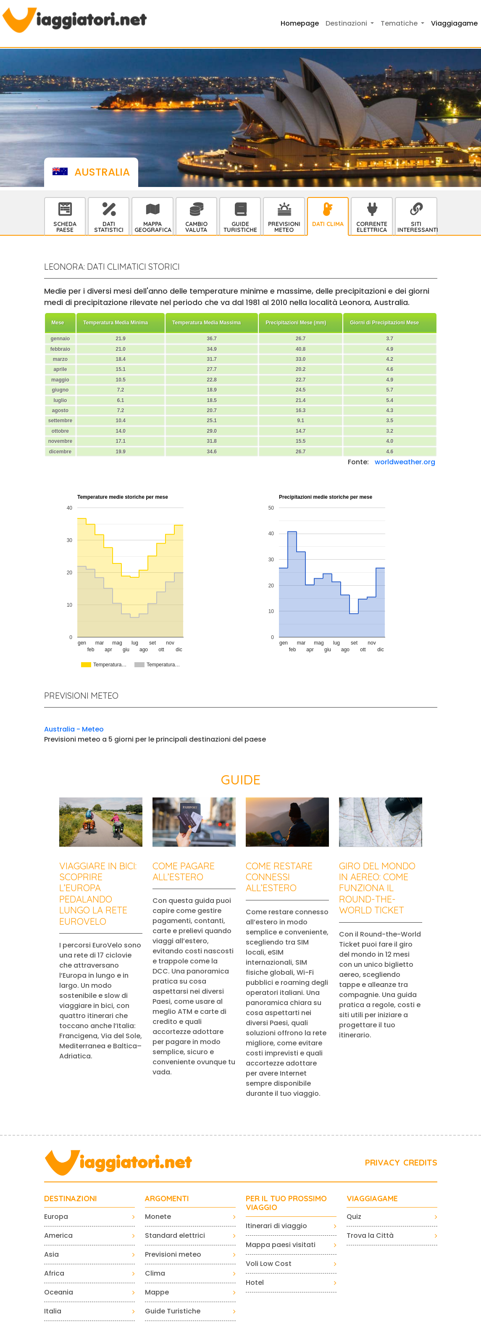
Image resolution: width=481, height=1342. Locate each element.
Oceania (58, 1292)
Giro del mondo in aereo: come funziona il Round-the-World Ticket (377, 888)
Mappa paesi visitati (280, 1245)
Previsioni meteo (173, 1254)
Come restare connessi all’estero (279, 877)
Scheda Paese (64, 227)
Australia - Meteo (74, 729)
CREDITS (420, 1162)
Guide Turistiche (240, 227)
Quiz (354, 1216)
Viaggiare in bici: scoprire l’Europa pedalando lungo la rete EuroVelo (98, 893)
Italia (52, 1311)
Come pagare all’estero (183, 871)
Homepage (300, 23)
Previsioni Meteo (284, 227)
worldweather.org (405, 462)
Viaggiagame (454, 23)
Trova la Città (370, 1235)
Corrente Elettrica (371, 227)
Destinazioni (70, 1198)
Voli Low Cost (269, 1263)
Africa (54, 1273)
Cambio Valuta (196, 227)
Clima (155, 1273)
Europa (56, 1216)
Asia (51, 1254)
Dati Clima (328, 224)
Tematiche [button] (400, 23)
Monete (158, 1216)
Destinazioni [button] (347, 23)
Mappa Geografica (152, 227)
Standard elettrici (175, 1235)
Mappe (157, 1292)
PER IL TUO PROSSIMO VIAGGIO (286, 1203)
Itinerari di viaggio (276, 1226)
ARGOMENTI (167, 1198)
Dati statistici (109, 227)
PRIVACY (382, 1162)
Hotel (255, 1282)
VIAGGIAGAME (372, 1198)
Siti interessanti (416, 227)
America (58, 1235)
